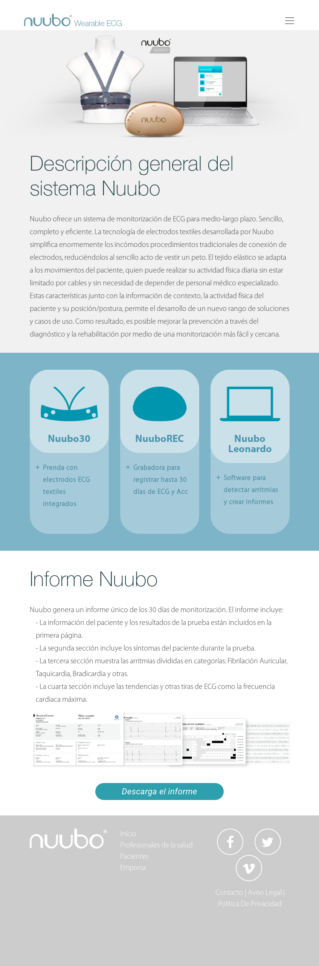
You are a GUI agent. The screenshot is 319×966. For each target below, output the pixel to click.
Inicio (128, 834)
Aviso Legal (265, 893)
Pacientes (134, 857)
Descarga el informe (159, 791)
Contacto (229, 893)
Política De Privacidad (250, 904)
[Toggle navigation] (289, 20)
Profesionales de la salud (156, 845)
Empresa (133, 868)
